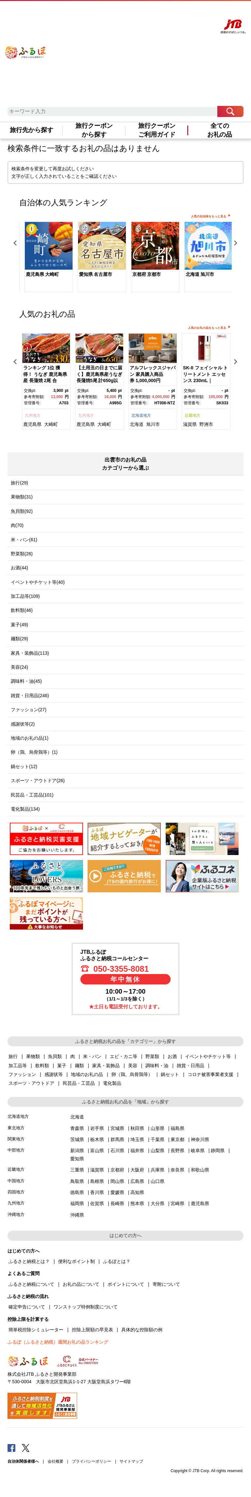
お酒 (172, 1056)
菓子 (61, 1065)
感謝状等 (53, 1074)
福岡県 (77, 1203)
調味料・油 (156, 1065)
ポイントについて (126, 1284)
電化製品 (112, 1083)
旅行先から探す (31, 129)
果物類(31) (22, 496)
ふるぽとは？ (116, 1261)
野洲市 (206, 424)
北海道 (136, 424)
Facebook (11, 1447)
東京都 (177, 1139)
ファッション (22, 1074)
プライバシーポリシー (91, 1461)
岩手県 (97, 1128)
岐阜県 (198, 1150)
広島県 (137, 1181)
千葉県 (157, 1139)
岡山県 (117, 1181)
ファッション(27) (28, 709)
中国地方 (16, 1180)
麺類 (79, 1065)
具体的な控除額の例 (141, 1329)
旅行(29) (19, 482)
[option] (46, 258)
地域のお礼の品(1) (29, 738)
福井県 (137, 1150)
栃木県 (97, 1139)
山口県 (157, 1181)
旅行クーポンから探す (94, 130)
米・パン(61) (24, 539)
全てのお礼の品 (219, 130)
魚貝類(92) (22, 511)
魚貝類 (55, 1056)
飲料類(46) (22, 610)
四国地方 (16, 1191)
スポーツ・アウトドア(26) (38, 780)
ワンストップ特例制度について (86, 1306)
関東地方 (16, 1138)
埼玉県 (137, 1139)
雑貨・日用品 (190, 1065)
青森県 (77, 1128)
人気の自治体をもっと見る (208, 216)
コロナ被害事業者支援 (210, 1074)
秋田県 (137, 1128)
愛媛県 (117, 1192)
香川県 (97, 1192)
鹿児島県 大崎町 (42, 274)
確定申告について (26, 1306)
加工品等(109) (25, 596)
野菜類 (152, 1056)
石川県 (117, 1150)
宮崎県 (177, 1203)
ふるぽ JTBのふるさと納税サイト (25, 47)
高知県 (137, 1192)
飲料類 (42, 1065)
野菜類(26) (22, 553)
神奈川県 (200, 1139)
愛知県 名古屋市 (95, 274)
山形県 (157, 1128)
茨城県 (77, 1139)
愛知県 (77, 1158)
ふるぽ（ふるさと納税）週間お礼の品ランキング (58, 1342)
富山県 (97, 1150)
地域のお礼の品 (87, 1074)
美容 (132, 1065)
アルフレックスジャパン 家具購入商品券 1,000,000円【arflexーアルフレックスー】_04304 (153, 380)
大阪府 (137, 1169)
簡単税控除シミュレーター (35, 1329)
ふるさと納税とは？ (29, 1261)
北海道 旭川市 (200, 274)
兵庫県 (157, 1169)
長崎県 (117, 1203)
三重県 (77, 1169)
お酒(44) (19, 567)
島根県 (97, 1181)
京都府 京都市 (146, 274)
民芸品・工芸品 (79, 1083)
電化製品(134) (25, 809)
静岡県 (218, 1150)
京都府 (117, 1169)
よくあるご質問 (144, 12)
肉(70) (17, 525)
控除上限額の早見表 (92, 1329)
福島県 (177, 1128)
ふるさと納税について (31, 1284)
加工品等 (17, 1065)
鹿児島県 (32, 424)
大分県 (157, 1203)
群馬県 (117, 1139)
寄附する (185, 12)
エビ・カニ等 (123, 1056)
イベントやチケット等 (208, 1056)
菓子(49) (19, 624)
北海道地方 (141, 415)
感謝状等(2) (23, 724)
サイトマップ (131, 1461)
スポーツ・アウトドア (31, 1083)
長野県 (177, 1150)
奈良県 (177, 1169)
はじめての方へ (117, 12)
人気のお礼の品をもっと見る (207, 327)
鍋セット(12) (24, 766)
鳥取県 (77, 1181)
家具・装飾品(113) (30, 653)
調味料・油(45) (26, 681)
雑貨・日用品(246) (30, 695)
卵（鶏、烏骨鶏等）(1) (34, 752)
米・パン (92, 1056)
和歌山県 (200, 1169)
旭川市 (153, 424)
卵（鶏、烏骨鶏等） (132, 1074)
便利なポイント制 (76, 1261)
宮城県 (117, 1128)
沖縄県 (77, 1215)
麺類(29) (19, 638)
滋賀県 (190, 424)
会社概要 (55, 1461)
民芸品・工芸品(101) (32, 795)
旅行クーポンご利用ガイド (157, 130)
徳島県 (77, 1192)
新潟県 (77, 1150)
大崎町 (51, 424)
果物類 (33, 1056)
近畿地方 (192, 415)
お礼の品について (81, 1284)
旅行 (13, 1056)
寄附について (166, 1284)
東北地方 (16, 1127)
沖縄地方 (16, 1214)
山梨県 (157, 1150)
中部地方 (16, 1150)
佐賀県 (97, 1203)
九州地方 (33, 415)
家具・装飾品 (106, 1065)
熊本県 (137, 1203)
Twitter (26, 1447)
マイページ (167, 12)
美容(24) (19, 667)
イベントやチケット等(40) (38, 582)
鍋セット (170, 1074)
